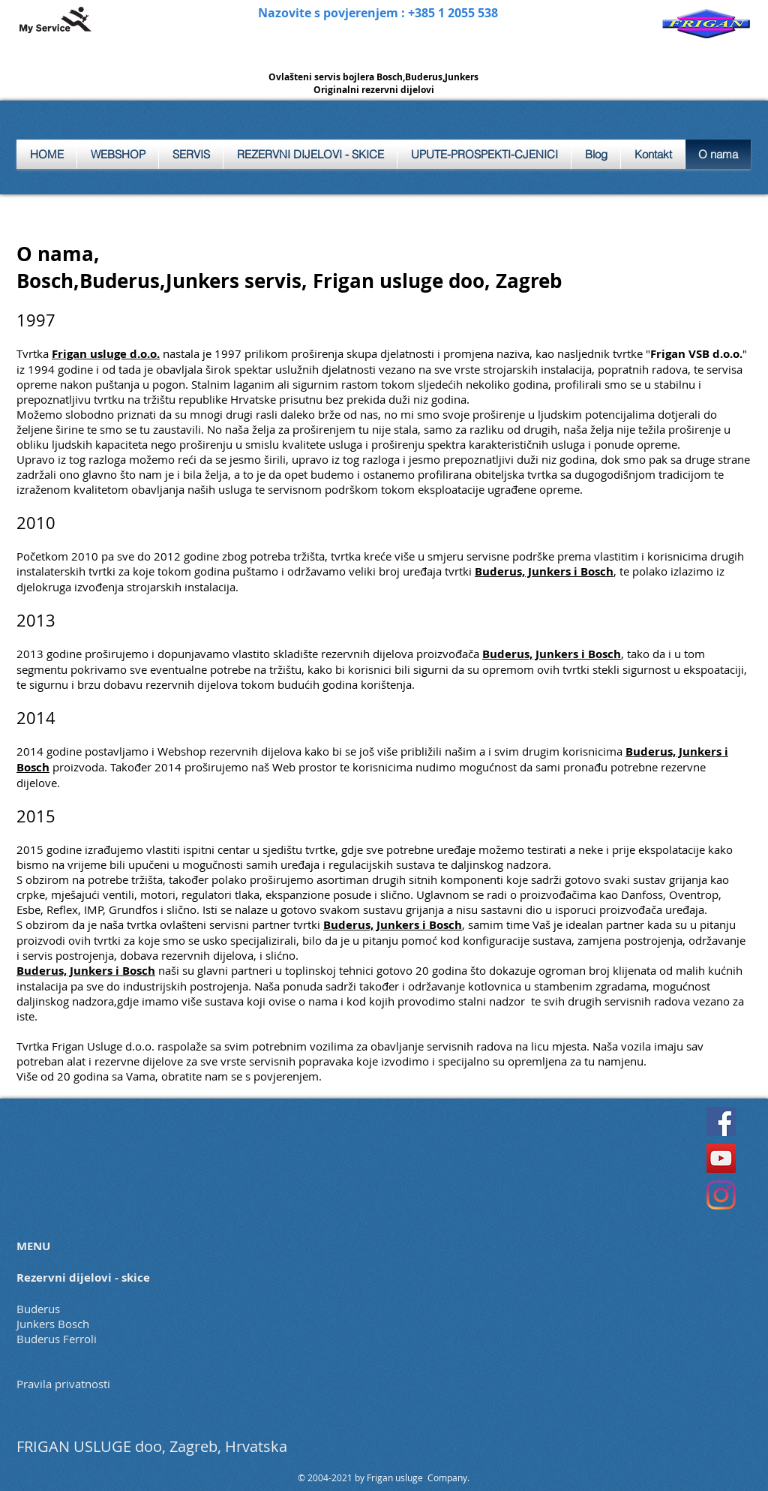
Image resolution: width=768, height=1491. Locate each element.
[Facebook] (721, 1121)
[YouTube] (721, 1158)
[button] (191, 154)
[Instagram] (721, 1195)
